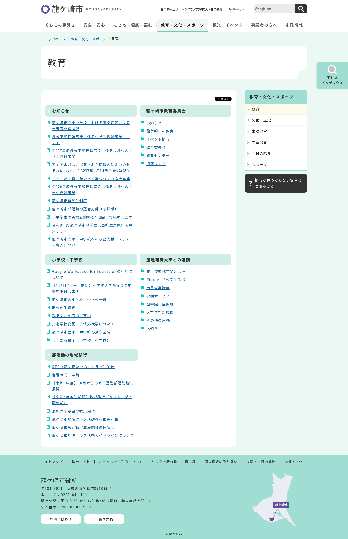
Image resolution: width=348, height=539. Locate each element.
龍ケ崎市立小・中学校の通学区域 (81, 332)
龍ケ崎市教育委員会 (166, 111)
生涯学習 (259, 131)
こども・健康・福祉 (133, 25)
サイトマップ (52, 461)
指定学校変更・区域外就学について (83, 323)
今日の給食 (261, 153)
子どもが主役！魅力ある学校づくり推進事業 (91, 178)
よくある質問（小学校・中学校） (81, 340)
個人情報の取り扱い (221, 461)
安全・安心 (94, 25)
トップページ (55, 39)
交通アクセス (295, 461)
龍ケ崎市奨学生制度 (69, 200)
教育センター (158, 155)
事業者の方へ (264, 25)
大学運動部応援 (160, 312)
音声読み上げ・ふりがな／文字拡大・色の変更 (191, 9)
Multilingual (236, 9)
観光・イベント (228, 25)
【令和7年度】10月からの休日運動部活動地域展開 (92, 385)
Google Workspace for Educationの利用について (92, 274)
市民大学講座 (158, 287)
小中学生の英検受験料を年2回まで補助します (92, 217)
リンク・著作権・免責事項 (174, 461)
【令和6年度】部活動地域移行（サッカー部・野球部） (92, 399)
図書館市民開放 (160, 304)
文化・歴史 (261, 120)
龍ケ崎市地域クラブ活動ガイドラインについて (93, 435)
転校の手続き (64, 307)
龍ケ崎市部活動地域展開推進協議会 (83, 427)
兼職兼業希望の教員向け (73, 411)
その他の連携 (158, 320)
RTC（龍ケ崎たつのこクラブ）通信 (83, 366)
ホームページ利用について (121, 461)
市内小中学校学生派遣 (166, 279)
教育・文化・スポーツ (182, 25)
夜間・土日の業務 (261, 461)
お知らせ (60, 111)
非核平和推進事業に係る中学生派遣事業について (91, 139)
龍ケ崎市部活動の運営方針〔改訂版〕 (85, 208)
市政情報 (294, 25)
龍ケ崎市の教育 (160, 130)
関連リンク (156, 163)
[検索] (274, 9)
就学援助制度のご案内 (71, 315)
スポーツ (259, 164)
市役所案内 (104, 519)
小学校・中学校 (67, 259)
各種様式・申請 (65, 374)
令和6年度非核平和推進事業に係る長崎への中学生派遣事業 (92, 189)
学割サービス (158, 296)
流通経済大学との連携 (168, 259)
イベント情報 (158, 139)
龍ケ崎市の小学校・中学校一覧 (79, 299)
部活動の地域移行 (69, 355)
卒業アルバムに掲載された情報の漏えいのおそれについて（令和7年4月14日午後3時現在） (93, 167)
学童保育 (259, 142)
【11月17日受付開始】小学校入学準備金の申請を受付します (92, 288)
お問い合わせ (61, 519)
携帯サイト (81, 461)
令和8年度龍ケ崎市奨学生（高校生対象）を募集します (92, 228)
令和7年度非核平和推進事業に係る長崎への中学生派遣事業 (92, 153)
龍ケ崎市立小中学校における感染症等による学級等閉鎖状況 (91, 125)
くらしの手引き (60, 25)
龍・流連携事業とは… (166, 271)
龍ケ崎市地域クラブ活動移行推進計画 (85, 419)
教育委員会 (156, 147)
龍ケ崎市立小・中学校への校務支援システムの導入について (91, 242)
